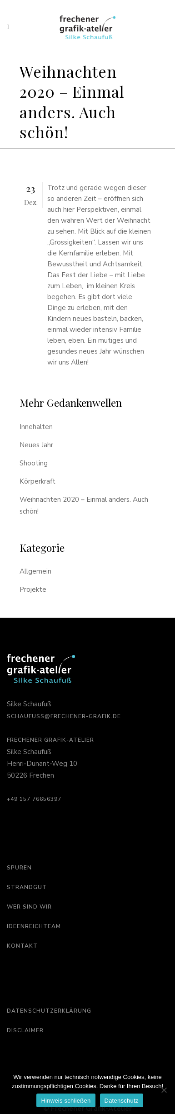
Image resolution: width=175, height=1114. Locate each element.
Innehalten (36, 426)
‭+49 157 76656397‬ (34, 799)
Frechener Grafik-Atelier (50, 740)
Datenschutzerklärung (49, 1010)
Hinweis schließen (65, 1100)
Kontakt (22, 945)
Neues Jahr (36, 445)
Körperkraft (37, 481)
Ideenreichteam (34, 926)
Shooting (34, 463)
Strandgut (27, 887)
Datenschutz (122, 1100)
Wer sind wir (29, 906)
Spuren (19, 867)
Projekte (33, 589)
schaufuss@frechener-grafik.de (64, 716)
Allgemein (35, 571)
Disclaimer (25, 1030)
